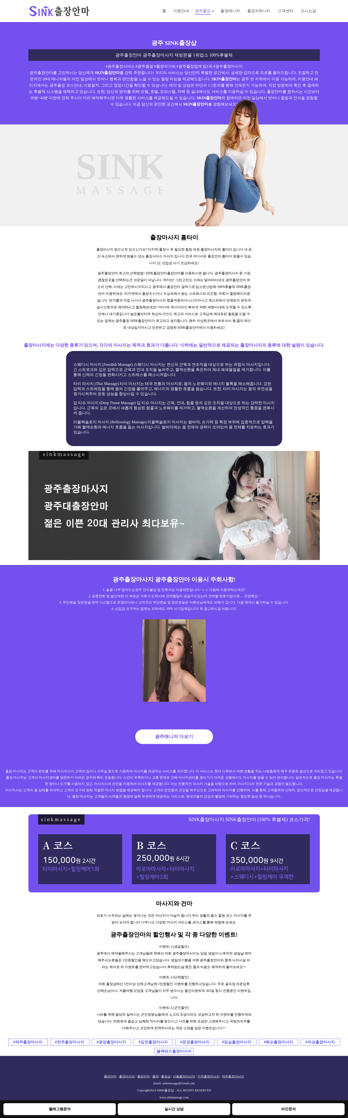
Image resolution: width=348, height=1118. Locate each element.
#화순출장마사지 (278, 1042)
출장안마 (110, 1076)
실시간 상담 (174, 1109)
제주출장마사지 (233, 1076)
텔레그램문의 (60, 1109)
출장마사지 (127, 1076)
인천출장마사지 (208, 1076)
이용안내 (181, 11)
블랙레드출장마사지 (174, 1051)
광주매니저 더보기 (174, 736)
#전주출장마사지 (69, 1042)
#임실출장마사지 (236, 1042)
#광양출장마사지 (111, 1042)
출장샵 (165, 1076)
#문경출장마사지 (195, 1042)
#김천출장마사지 (153, 1042)
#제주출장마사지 (27, 1042)
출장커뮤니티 (259, 11)
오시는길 (308, 11)
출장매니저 (230, 11)
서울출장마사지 (184, 1076)
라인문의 (288, 1109)
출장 (155, 1076)
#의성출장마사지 (320, 1042)
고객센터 (285, 11)
